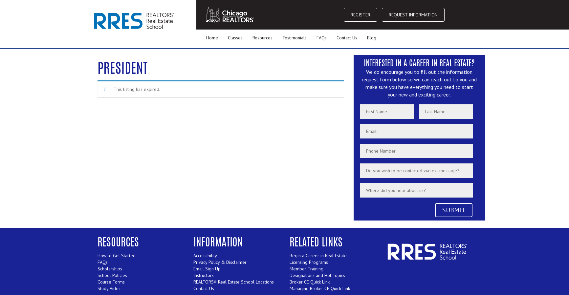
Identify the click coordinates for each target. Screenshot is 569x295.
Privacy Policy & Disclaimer (220, 262)
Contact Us (347, 38)
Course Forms (111, 282)
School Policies (112, 275)
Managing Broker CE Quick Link (320, 288)
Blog (371, 38)
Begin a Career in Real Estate (318, 256)
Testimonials (294, 38)
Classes (235, 38)
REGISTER (360, 15)
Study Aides (109, 288)
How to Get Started (117, 256)
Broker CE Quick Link (310, 282)
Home (212, 38)
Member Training (306, 269)
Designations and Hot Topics (317, 275)
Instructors (203, 275)
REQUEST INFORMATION (413, 15)
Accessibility (205, 256)
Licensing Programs (309, 262)
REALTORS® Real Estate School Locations (233, 282)
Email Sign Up (207, 269)
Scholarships (110, 269)
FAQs (322, 38)
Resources (262, 38)
